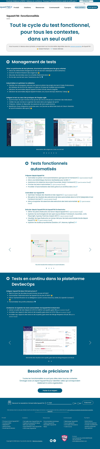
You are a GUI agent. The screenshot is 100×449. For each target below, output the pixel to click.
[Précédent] (10, 134)
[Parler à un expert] (50, 390)
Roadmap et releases (9, 428)
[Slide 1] (46, 268)
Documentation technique (51, 421)
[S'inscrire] (86, 1)
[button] (17, 7)
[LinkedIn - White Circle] (54, 440)
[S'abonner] (87, 403)
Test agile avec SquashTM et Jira (32, 421)
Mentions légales (38, 441)
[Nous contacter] (80, 7)
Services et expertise (91, 423)
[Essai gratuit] (92, 7)
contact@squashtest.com (79, 441)
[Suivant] (90, 134)
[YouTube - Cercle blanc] (51, 440)
